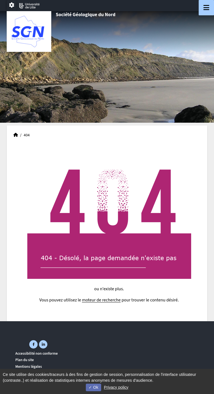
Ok (93, 387)
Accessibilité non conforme (36, 353)
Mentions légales (28, 366)
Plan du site (24, 359)
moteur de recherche (101, 300)
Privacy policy (116, 387)
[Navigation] (206, 7)
